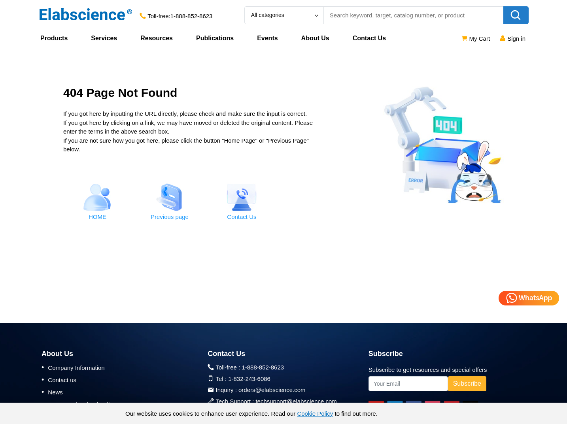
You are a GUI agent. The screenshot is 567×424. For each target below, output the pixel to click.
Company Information (73, 367)
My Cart (475, 38)
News (52, 392)
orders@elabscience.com (271, 389)
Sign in (512, 38)
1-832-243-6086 (249, 378)
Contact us (59, 380)
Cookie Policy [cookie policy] (315, 413)
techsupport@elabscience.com (295, 401)
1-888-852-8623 (191, 16)
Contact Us (369, 38)
